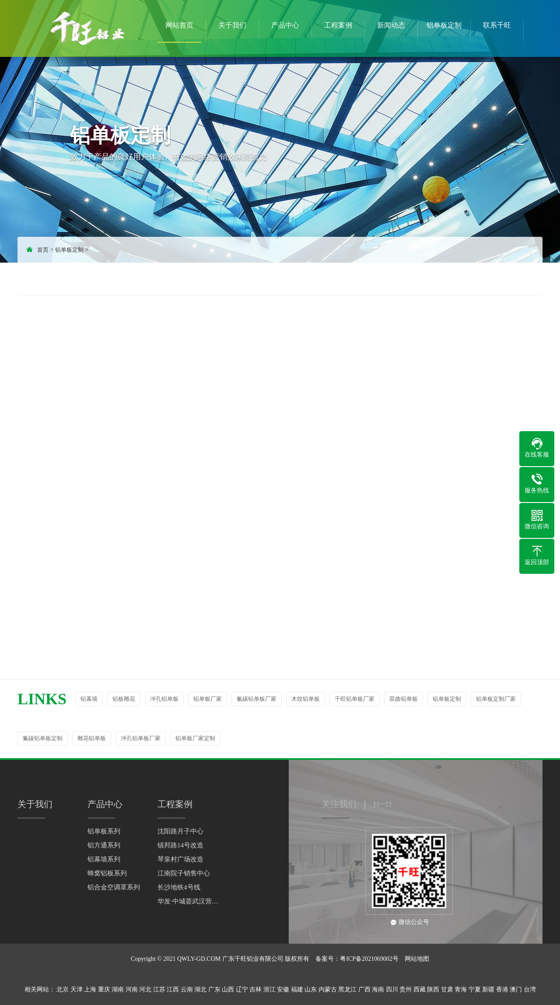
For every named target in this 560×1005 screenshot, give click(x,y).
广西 (364, 989)
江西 (173, 989)
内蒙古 (327, 989)
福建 (297, 989)
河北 (145, 989)
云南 (187, 989)
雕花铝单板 (91, 738)
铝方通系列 (104, 845)
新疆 (488, 989)
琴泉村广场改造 (180, 859)
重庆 (104, 989)
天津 (76, 989)
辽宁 (242, 989)
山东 (310, 989)
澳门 (516, 989)
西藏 (419, 989)
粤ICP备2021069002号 (369, 959)
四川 (392, 989)
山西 (228, 989)
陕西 (433, 989)
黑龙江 (347, 989)
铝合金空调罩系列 (114, 887)
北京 (62, 989)
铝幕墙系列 (104, 859)
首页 (43, 249)
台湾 (530, 989)
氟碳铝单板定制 (43, 738)
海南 (378, 989)
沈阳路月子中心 (180, 831)
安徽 (283, 989)
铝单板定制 (69, 249)
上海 (90, 989)
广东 (214, 989)
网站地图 (417, 959)
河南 (132, 989)
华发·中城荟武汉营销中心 (188, 901)
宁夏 (475, 989)
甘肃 (447, 989)
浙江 (269, 989)
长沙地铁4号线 (179, 887)
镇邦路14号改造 (180, 845)
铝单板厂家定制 (195, 738)
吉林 (255, 989)
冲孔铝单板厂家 (141, 738)
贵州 (405, 989)
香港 (502, 989)
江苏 (159, 989)
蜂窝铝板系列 (107, 873)
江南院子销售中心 (184, 873)
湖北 (200, 989)
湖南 (118, 989)
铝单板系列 (104, 831)
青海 (461, 989)
